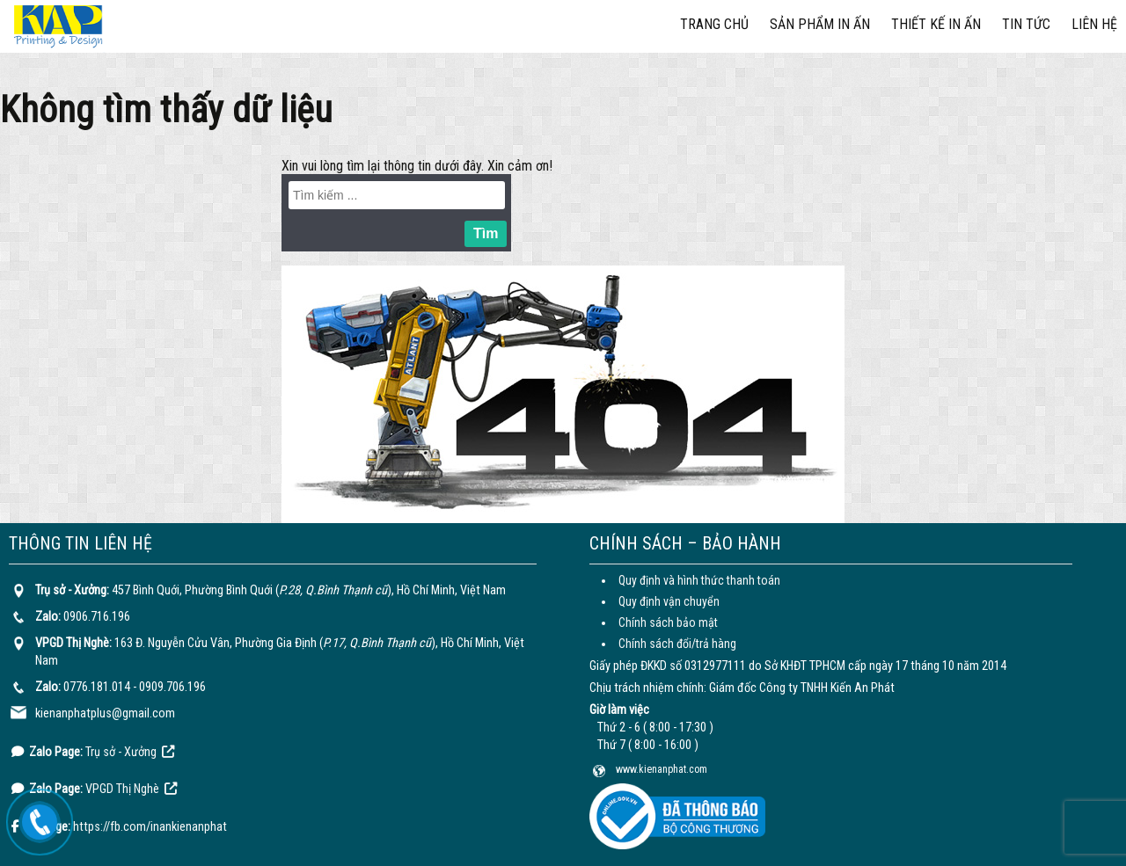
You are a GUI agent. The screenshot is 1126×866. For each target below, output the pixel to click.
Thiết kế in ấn (936, 24)
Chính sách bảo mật (668, 622)
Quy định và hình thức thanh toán (699, 580)
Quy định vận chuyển (669, 601)
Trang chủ (714, 24)
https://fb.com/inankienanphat (150, 826)
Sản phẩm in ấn (820, 24)
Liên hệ (1094, 24)
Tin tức (1026, 24)
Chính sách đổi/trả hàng (677, 644)
